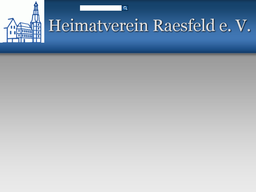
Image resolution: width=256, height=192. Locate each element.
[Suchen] (101, 8)
